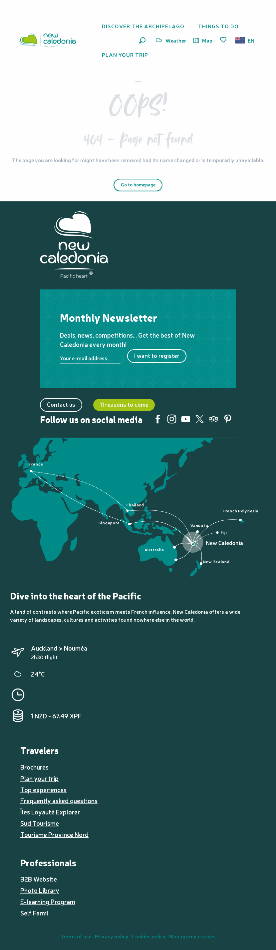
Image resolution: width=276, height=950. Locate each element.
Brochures (34, 767)
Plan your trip (39, 778)
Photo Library (39, 890)
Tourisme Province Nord (54, 834)
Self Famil (34, 912)
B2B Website (38, 879)
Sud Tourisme (39, 823)
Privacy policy (112, 936)
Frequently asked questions (59, 800)
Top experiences (43, 789)
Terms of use (76, 936)
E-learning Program (47, 901)
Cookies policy (149, 936)
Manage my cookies (192, 936)
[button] (142, 40)
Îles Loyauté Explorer (50, 811)
